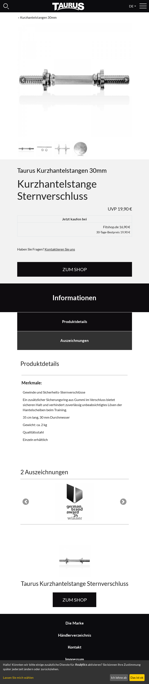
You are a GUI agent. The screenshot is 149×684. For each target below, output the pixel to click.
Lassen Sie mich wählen (18, 677)
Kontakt (74, 647)
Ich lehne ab (119, 677)
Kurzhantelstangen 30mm (38, 17)
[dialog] (74, 672)
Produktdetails (74, 321)
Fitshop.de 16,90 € (113, 229)
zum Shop (74, 269)
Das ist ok (137, 677)
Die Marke (74, 623)
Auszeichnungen (74, 340)
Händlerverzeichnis (74, 635)
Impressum (74, 659)
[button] (23, 80)
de (131, 6)
